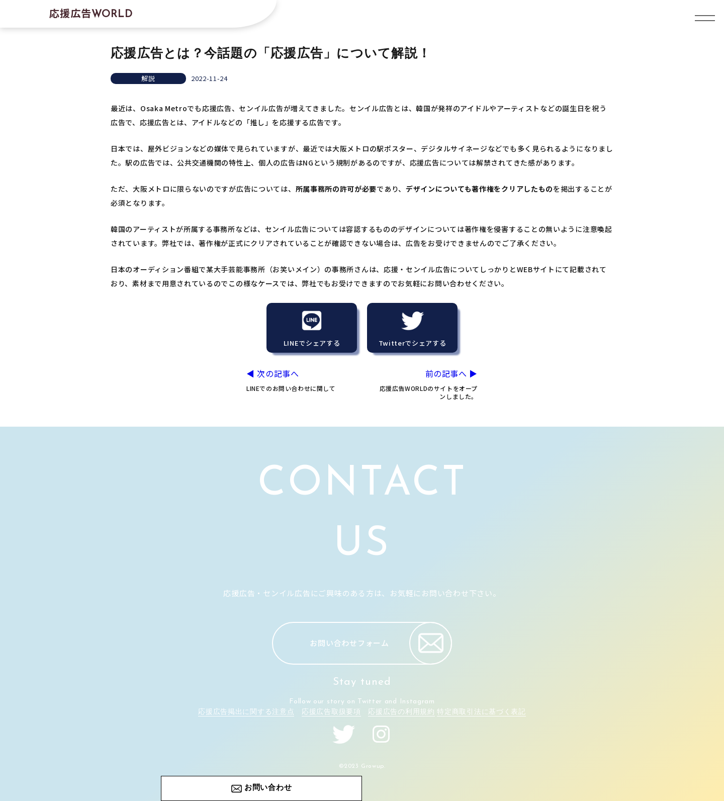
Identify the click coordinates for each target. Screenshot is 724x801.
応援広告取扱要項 (331, 712)
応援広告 (91, 13)
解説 (148, 78)
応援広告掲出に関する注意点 (246, 712)
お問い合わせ (268, 788)
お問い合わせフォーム (381, 643)
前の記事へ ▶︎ (426, 384)
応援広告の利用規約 (401, 712)
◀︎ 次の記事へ (298, 380)
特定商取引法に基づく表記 (481, 712)
